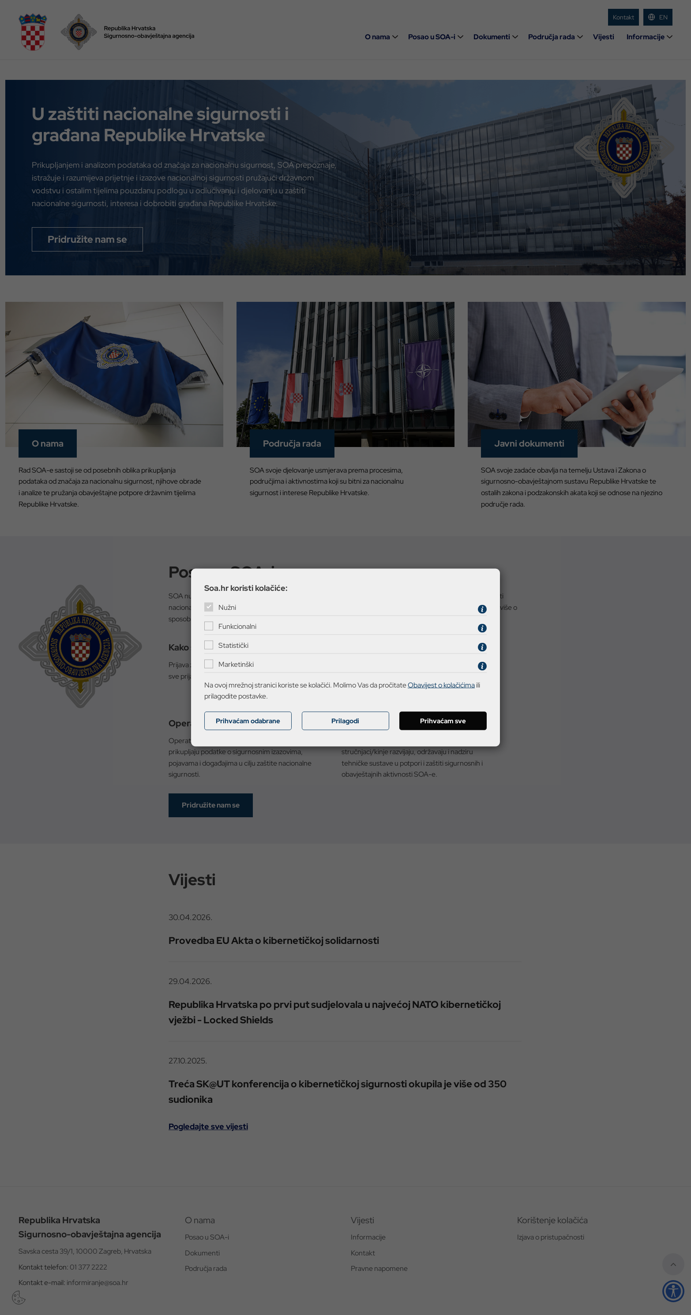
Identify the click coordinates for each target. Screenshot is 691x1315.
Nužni (227, 607)
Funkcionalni (237, 626)
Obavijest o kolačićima (441, 684)
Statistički (233, 645)
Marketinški (236, 664)
